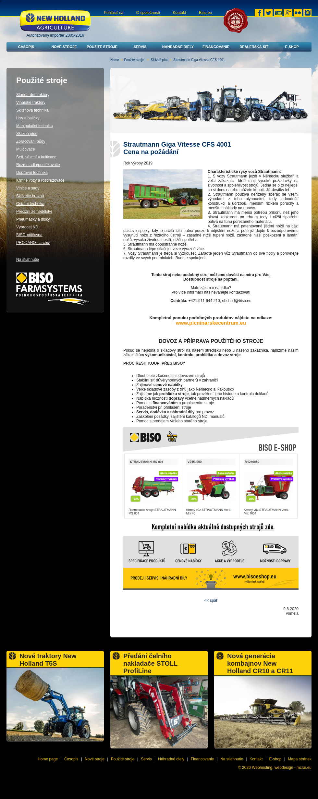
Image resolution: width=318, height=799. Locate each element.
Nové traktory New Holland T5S (48, 659)
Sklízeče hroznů (30, 196)
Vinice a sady (27, 188)
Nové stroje (64, 47)
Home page (48, 759)
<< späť (210, 600)
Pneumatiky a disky (33, 219)
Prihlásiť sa (113, 12)
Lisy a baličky (27, 118)
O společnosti (148, 12)
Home (114, 60)
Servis (139, 47)
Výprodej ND (27, 227)
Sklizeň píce (159, 60)
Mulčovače (25, 149)
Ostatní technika (30, 203)
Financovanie (215, 47)
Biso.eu (205, 12)
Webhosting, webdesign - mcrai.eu (282, 767)
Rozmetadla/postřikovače (38, 165)
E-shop (292, 47)
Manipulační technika (34, 126)
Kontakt (179, 12)
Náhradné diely (178, 47)
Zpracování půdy (30, 141)
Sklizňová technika (32, 110)
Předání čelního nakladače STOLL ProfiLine (150, 663)
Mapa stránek (300, 759)
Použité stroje (102, 47)
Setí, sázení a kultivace (36, 157)
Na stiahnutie (27, 259)
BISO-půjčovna (29, 235)
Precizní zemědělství (34, 211)
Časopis (26, 47)
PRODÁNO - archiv (33, 242)
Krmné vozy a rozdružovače (40, 180)
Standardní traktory (32, 94)
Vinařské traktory (30, 102)
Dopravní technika (32, 172)
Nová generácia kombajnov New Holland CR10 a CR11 (260, 663)
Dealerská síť (253, 47)
